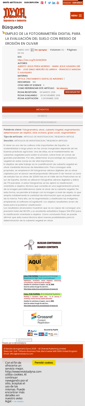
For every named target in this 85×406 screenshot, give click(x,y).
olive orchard (39, 132)
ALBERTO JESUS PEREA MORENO (34, 66)
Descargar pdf (72, 92)
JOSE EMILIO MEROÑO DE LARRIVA (40, 69)
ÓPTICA (21, 78)
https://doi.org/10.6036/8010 (32, 60)
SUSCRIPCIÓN (31, 2)
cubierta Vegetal (54, 129)
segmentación (72, 129)
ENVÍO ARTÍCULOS (12, 2)
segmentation (68, 132)
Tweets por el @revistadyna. (14, 343)
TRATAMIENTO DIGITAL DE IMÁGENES (45, 78)
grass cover (54, 132)
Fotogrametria (30, 129)
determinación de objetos (17, 132)
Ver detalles (19, 401)
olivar (41, 129)
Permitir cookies (44, 362)
